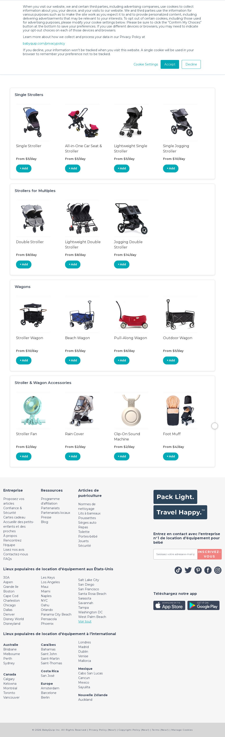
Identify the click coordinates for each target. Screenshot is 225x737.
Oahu (45, 605)
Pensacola (49, 619)
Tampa (83, 608)
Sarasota (84, 598)
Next (214, 426)
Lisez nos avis (13, 550)
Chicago (9, 605)
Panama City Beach (56, 614)
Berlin (45, 697)
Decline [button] (191, 64)
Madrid (83, 647)
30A (6, 577)
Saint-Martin (50, 659)
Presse (46, 517)
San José (47, 676)
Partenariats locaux (55, 513)
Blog (44, 522)
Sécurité (84, 546)
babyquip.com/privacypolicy (44, 43)
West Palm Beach (92, 617)
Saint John (49, 654)
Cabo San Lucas (90, 673)
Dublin (83, 652)
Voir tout (84, 621)
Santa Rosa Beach (92, 594)
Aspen (8, 582)
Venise (83, 656)
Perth (7, 659)
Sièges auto (87, 523)
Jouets (83, 541)
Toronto (9, 693)
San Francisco (88, 589)
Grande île (10, 587)
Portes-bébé (88, 536)
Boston (9, 591)
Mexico (83, 682)
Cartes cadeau (14, 517)
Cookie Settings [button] (146, 64)
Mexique (85, 669)
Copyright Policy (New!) (134, 729)
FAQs (7, 559)
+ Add (24, 168)
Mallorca (84, 661)
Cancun (84, 678)
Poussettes (87, 518)
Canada (9, 674)
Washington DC (90, 612)
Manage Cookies (182, 729)
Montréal (10, 688)
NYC (44, 601)
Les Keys (48, 577)
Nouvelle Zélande (93, 695)
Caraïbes (48, 645)
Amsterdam (50, 688)
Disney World (13, 619)
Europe (47, 684)
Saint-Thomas (51, 663)
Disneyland (11, 624)
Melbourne (11, 654)
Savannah (85, 603)
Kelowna (9, 684)
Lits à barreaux (89, 513)
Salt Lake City (88, 580)
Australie (10, 645)
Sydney (9, 663)
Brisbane (10, 649)
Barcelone (48, 693)
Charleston (11, 601)
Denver (9, 614)
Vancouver (11, 697)
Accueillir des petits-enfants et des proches (18, 526)
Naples (46, 596)
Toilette (84, 532)
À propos (10, 536)
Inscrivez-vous (209, 554)
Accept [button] (169, 64)
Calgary (9, 679)
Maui (44, 587)
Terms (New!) (160, 729)
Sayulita (84, 687)
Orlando (47, 610)
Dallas (7, 610)
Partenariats (50, 508)
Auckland (85, 700)
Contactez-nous (15, 554)
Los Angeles (50, 582)
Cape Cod (10, 596)
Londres (84, 642)
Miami (45, 591)
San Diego (86, 585)
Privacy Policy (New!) (102, 729)
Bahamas (48, 649)
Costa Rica (50, 671)
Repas (83, 527)
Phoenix (47, 624)
